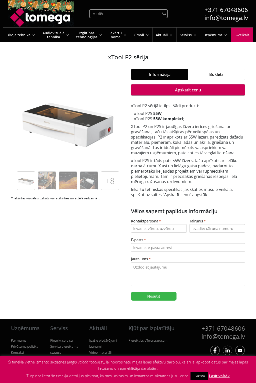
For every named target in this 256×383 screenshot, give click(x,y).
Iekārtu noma (118, 35)
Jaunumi (95, 346)
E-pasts (138, 240)
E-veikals (242, 35)
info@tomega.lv (226, 18)
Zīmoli (141, 35)
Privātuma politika (24, 346)
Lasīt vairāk (219, 375)
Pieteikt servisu (61, 340)
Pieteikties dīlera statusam (148, 340)
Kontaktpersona (146, 221)
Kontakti (17, 352)
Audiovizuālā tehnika (56, 35)
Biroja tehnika (21, 35)
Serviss (188, 35)
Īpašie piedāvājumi (103, 340)
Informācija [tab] (159, 74)
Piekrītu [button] (199, 376)
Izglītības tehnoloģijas (89, 35)
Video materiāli (100, 352)
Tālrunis (197, 221)
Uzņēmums (216, 35)
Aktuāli (164, 35)
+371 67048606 (226, 10)
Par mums (18, 340)
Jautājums (140, 259)
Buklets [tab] (216, 74)
